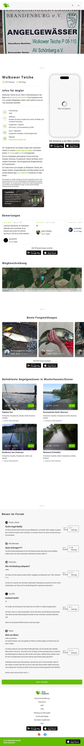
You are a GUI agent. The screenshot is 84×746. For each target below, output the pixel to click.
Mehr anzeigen (42, 682)
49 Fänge (11, 153)
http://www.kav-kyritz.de (17, 139)
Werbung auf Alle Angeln (42, 713)
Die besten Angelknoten (42, 720)
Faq (42, 723)
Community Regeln (42, 716)
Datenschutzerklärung (42, 698)
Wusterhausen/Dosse (18, 97)
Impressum (42, 702)
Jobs (42, 709)
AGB (42, 705)
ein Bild (21, 153)
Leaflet (4, 289)
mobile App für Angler (24, 150)
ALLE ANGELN (22, 173)
